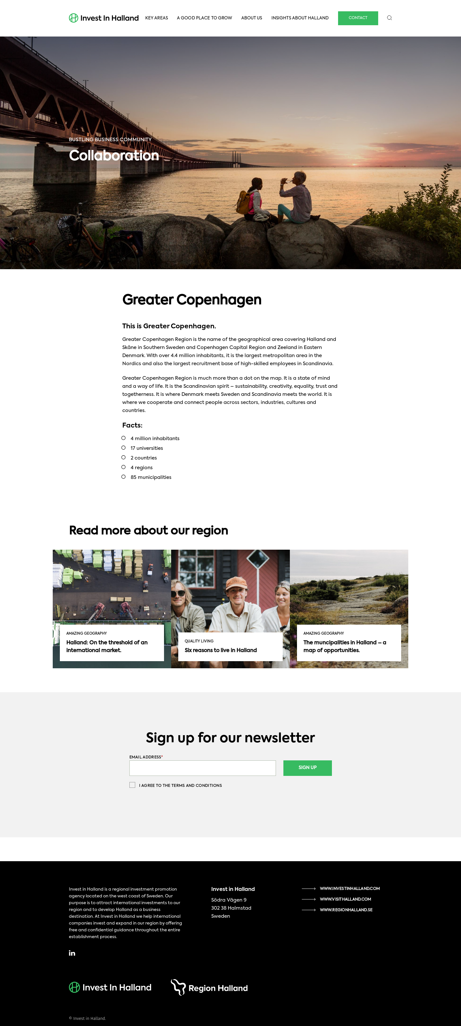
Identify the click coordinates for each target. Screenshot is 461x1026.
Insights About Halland (300, 18)
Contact (358, 18)
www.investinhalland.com (350, 889)
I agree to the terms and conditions (175, 785)
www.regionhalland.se (346, 910)
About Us (251, 18)
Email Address (146, 757)
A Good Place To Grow (204, 18)
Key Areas (156, 18)
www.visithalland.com (345, 900)
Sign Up (308, 768)
